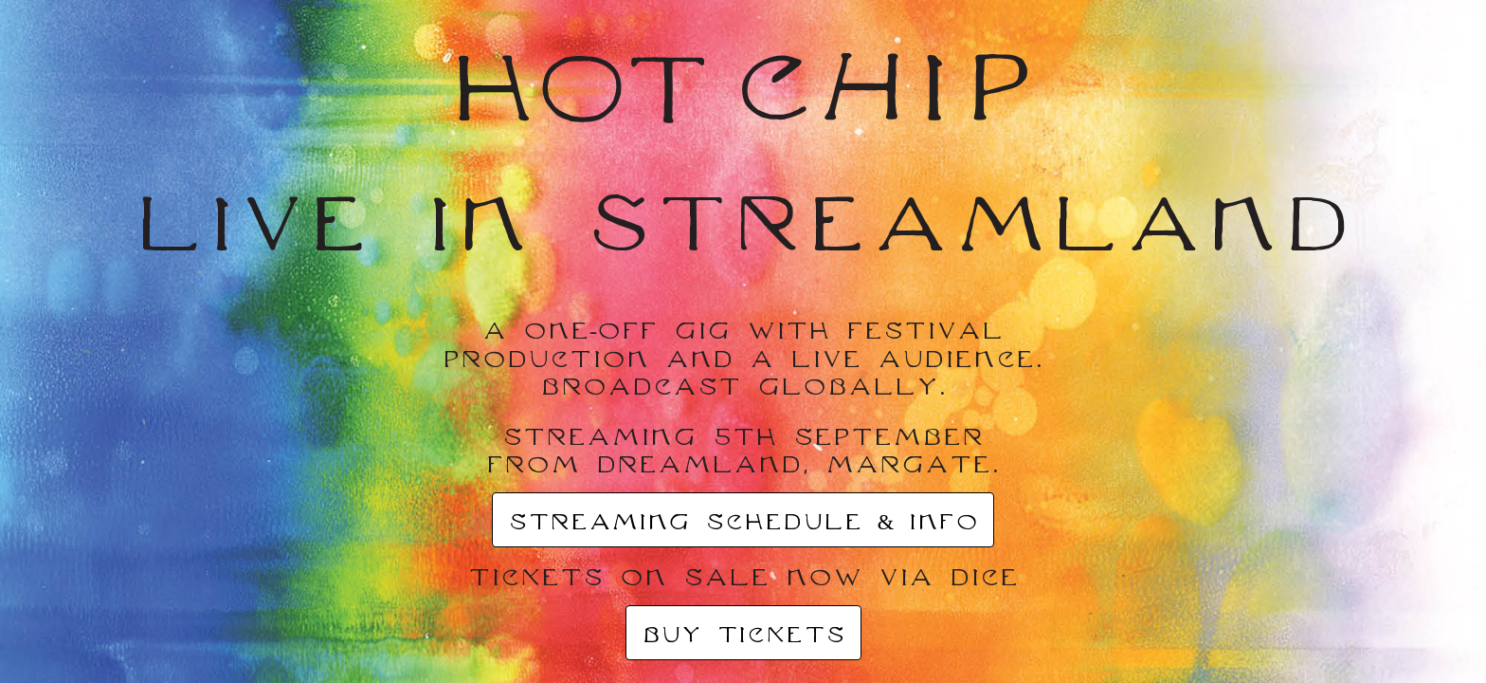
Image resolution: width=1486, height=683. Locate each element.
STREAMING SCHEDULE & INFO (743, 520)
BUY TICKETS (743, 633)
